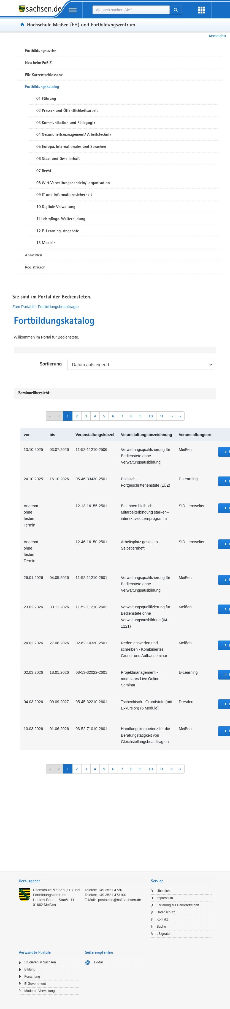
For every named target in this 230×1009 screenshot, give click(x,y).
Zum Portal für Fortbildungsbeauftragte (45, 306)
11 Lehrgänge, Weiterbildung (60, 218)
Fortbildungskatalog (42, 86)
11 (162, 416)
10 (150, 416)
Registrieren (35, 267)
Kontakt (162, 919)
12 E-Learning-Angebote (57, 230)
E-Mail (99, 962)
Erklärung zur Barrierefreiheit (178, 905)
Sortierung (50, 364)
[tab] (82, 882)
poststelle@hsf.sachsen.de (119, 900)
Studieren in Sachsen (40, 962)
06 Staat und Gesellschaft (58, 158)
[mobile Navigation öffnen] (73, 10)
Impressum (165, 898)
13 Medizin (46, 242)
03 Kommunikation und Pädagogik (65, 122)
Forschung (32, 976)
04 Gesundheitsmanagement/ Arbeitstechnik (73, 134)
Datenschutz (166, 912)
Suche (161, 926)
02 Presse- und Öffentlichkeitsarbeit (67, 110)
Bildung (30, 969)
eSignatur (164, 934)
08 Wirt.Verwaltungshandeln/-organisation (73, 182)
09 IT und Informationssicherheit (64, 194)
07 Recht (43, 170)
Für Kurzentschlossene (44, 74)
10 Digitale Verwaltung (55, 206)
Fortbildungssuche (40, 50)
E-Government (35, 984)
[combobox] (131, 10)
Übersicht (164, 891)
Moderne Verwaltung (40, 991)
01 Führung (46, 98)
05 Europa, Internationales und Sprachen (71, 146)
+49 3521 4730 (110, 890)
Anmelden (217, 36)
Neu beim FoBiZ (38, 62)
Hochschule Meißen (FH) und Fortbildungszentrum (81, 24)
